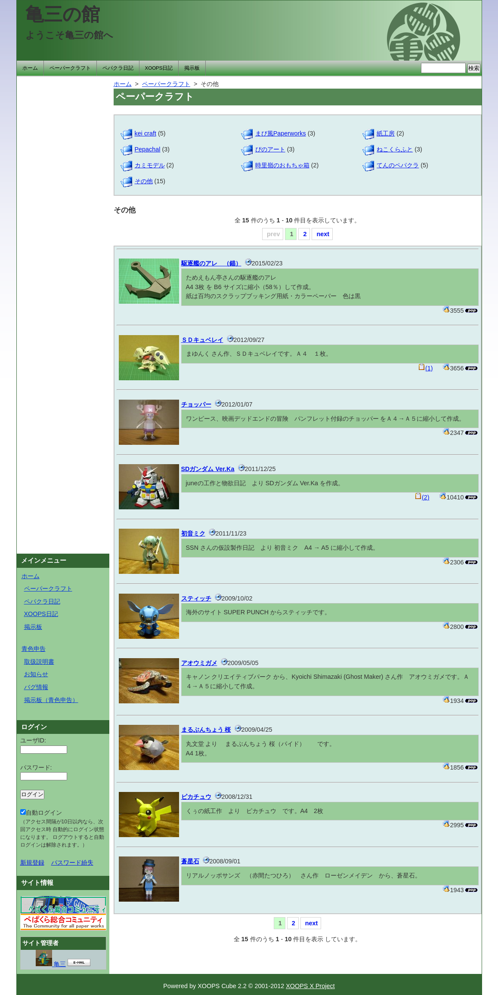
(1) (425, 368)
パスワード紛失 (72, 862)
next (322, 234)
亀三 (51, 964)
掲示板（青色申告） (51, 699)
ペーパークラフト (70, 68)
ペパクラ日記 (117, 68)
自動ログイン (62, 828)
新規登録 (32, 862)
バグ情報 (36, 687)
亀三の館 (62, 14)
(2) (422, 497)
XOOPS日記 (159, 68)
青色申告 (34, 648)
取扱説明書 (39, 661)
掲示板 (192, 68)
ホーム (30, 68)
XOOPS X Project (310, 986)
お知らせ (36, 674)
